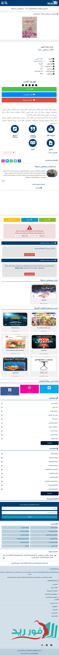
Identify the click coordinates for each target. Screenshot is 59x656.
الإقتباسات (54, 616)
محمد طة (29, 419)
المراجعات (54, 613)
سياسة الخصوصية (52, 591)
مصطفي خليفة (46, 14)
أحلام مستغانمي (29, 423)
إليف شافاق (29, 439)
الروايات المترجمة (29, 465)
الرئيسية (55, 14)
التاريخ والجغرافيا (29, 489)
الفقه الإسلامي (29, 477)
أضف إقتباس (29, 94)
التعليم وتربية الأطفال (29, 469)
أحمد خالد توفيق (29, 415)
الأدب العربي (39, 58)
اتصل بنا (55, 584)
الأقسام (53, 448)
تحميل (47, 220)
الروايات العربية (38, 61)
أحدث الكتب (54, 603)
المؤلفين (52, 398)
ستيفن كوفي (29, 411)
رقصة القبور (36, 14)
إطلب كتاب (54, 588)
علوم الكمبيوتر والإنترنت (29, 481)
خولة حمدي (29, 403)
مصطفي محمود (29, 427)
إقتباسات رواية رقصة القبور (48, 260)
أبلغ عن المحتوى (8, 153)
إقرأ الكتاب (29, 89)
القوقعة (39, 188)
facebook (10, 394)
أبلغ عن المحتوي (33, 235)
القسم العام (29, 454)
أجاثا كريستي (29, 435)
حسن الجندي (29, 431)
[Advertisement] (29, 203)
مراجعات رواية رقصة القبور (48, 243)
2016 (41, 68)
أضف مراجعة (29, 100)
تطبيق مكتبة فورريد (52, 597)
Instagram (29, 392)
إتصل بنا (18, 235)
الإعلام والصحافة (29, 485)
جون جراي (29, 407)
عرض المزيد (53, 123)
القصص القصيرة (29, 473)
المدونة (27, 546)
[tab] (47, 130)
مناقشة (12, 220)
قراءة (30, 220)
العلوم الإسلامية (29, 462)
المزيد (3, 181)
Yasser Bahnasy (34, 653)
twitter (49, 392)
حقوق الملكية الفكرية (51, 594)
